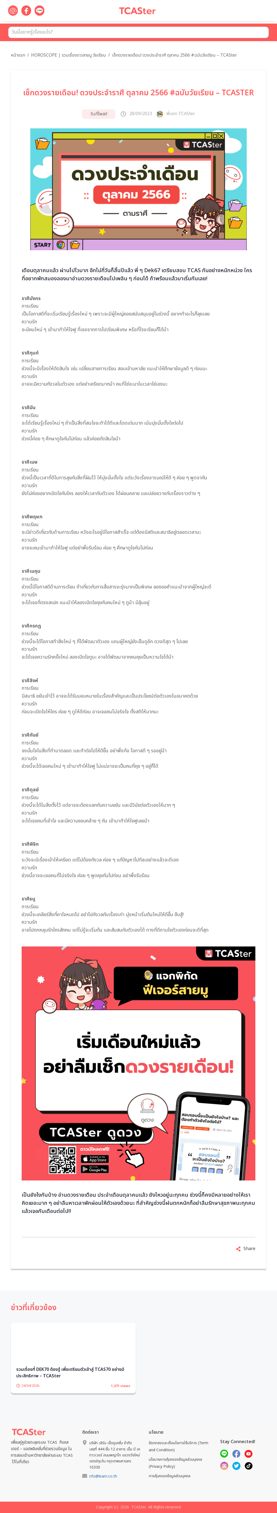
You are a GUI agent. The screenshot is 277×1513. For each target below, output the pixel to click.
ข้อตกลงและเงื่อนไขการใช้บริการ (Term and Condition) (178, 1446)
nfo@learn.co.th (103, 1476)
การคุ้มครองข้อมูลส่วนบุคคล (169, 1476)
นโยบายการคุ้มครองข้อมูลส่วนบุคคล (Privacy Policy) (175, 1463)
